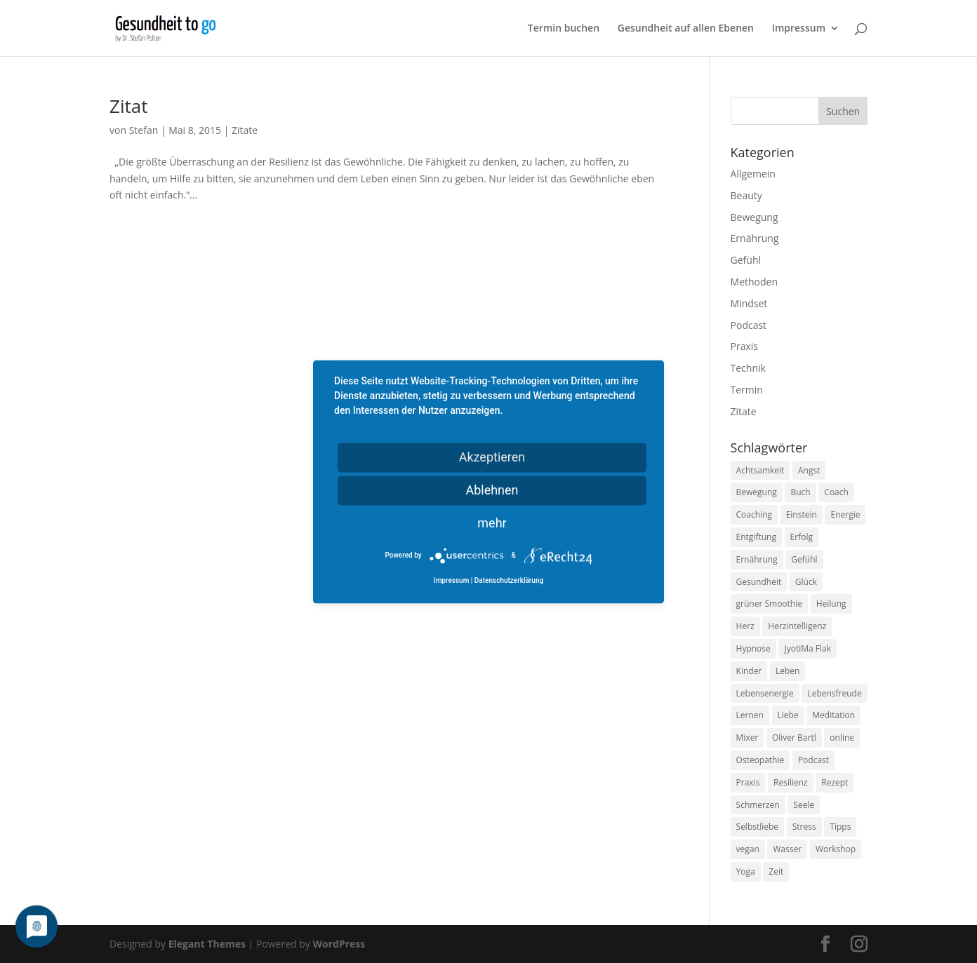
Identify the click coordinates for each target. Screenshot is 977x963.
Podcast (749, 325)
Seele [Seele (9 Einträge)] (803, 805)
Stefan (144, 130)
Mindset (749, 303)
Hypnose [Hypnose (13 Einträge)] (753, 648)
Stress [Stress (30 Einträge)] (804, 827)
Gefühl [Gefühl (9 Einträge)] (804, 559)
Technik (748, 368)
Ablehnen (491, 490)
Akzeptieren (492, 457)
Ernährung (755, 238)
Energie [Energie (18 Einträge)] (845, 514)
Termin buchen (563, 28)
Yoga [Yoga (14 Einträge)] (745, 871)
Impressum (798, 28)
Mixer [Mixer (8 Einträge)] (747, 737)
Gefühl (746, 260)
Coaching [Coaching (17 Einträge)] (754, 514)
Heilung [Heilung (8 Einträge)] (831, 604)
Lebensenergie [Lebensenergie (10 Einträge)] (765, 693)
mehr (491, 523)
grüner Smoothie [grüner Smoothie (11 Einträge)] (769, 604)
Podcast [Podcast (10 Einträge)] (813, 760)
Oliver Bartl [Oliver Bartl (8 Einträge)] (794, 737)
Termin (747, 389)
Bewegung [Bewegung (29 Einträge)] (756, 492)
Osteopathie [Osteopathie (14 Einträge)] (760, 760)
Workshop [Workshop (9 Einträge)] (836, 849)
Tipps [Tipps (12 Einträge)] (840, 827)
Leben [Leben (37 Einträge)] (787, 671)
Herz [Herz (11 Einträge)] (745, 626)
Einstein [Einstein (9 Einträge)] (801, 514)
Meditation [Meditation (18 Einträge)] (833, 715)
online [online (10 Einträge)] (842, 737)
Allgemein (753, 173)
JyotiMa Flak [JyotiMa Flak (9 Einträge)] (807, 648)
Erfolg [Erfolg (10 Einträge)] (801, 537)
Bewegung (754, 217)
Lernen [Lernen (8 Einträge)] (750, 715)
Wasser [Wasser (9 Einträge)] (787, 849)
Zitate (245, 130)
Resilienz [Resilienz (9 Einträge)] (790, 782)
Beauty (746, 195)
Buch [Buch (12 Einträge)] (800, 492)
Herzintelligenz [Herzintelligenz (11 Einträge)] (797, 626)
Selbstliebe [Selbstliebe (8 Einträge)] (757, 827)
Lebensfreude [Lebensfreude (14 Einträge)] (834, 693)
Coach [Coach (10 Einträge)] (836, 492)
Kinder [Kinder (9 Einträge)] (749, 671)
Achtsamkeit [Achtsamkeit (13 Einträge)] (760, 470)
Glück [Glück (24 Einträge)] (806, 582)
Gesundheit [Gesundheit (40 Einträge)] (759, 582)
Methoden (754, 281)
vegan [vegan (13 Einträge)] (747, 849)
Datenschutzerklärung (508, 580)
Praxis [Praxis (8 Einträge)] (748, 782)
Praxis (744, 346)
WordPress (338, 943)
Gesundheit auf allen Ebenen (686, 28)
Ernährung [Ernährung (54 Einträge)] (757, 559)
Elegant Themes (207, 943)
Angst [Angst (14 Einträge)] (809, 470)
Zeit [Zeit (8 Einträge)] (776, 871)
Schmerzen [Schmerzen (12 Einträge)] (758, 805)
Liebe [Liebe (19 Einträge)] (788, 715)
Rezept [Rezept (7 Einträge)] (834, 782)
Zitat (128, 106)
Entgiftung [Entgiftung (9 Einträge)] (756, 537)
